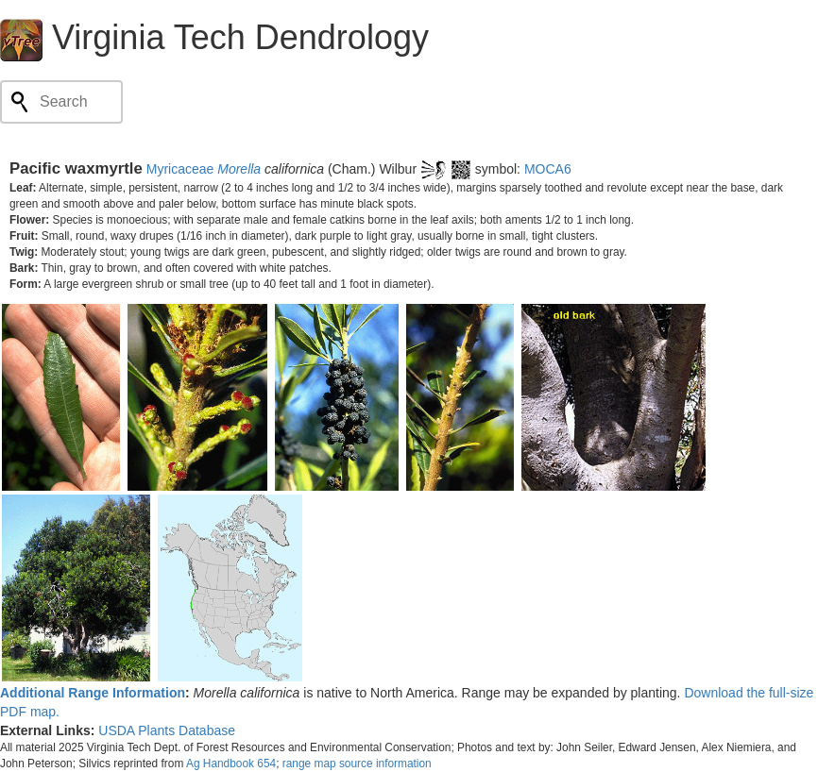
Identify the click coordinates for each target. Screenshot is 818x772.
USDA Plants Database (166, 730)
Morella (239, 168)
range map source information (357, 763)
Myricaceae (180, 168)
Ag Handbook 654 (231, 763)
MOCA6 (547, 168)
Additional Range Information (92, 692)
